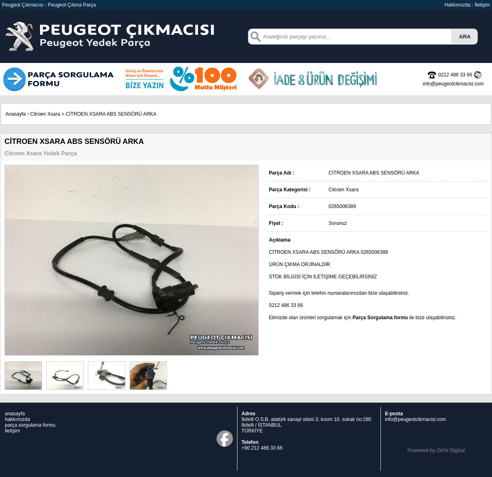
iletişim (12, 431)
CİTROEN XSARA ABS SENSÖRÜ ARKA (111, 114)
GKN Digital (451, 450)
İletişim (482, 5)
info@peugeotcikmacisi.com (415, 419)
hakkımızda (17, 419)
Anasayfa (15, 114)
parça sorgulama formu (30, 425)
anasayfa (15, 414)
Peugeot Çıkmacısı (22, 5)
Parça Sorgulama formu (380, 317)
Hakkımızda (457, 5)
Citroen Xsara (45, 114)
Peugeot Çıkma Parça (72, 5)
